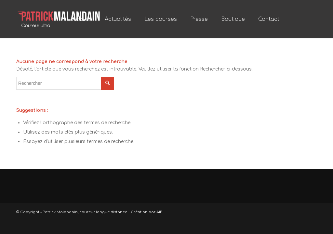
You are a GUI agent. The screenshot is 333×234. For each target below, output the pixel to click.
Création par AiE (147, 212)
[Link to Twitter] (312, 19)
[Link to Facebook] (302, 19)
